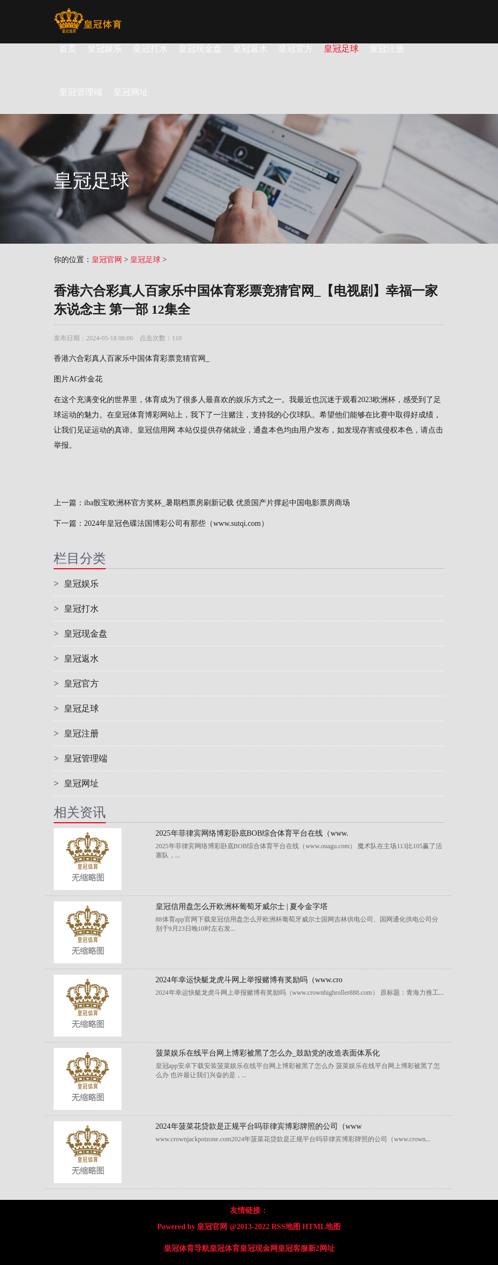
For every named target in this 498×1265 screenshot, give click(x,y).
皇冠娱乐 (104, 48)
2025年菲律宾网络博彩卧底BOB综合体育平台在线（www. (252, 833)
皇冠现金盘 (200, 48)
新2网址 (321, 1248)
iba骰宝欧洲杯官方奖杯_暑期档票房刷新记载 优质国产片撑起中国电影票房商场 (217, 503)
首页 (67, 48)
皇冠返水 (250, 48)
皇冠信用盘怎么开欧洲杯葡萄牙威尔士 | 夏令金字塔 (242, 906)
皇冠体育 (224, 1248)
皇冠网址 (76, 783)
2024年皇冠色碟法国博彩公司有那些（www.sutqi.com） (176, 523)
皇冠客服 (293, 1248)
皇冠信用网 (156, 430)
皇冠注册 (386, 48)
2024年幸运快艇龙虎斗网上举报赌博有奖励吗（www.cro (249, 980)
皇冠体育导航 (186, 1248)
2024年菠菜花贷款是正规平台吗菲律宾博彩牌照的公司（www (259, 1126)
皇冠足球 (341, 48)
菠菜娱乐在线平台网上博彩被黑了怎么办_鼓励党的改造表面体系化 (268, 1053)
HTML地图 (321, 1227)
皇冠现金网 (259, 1248)
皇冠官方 (295, 48)
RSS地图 (286, 1227)
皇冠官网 (107, 260)
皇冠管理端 (80, 758)
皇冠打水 (150, 48)
